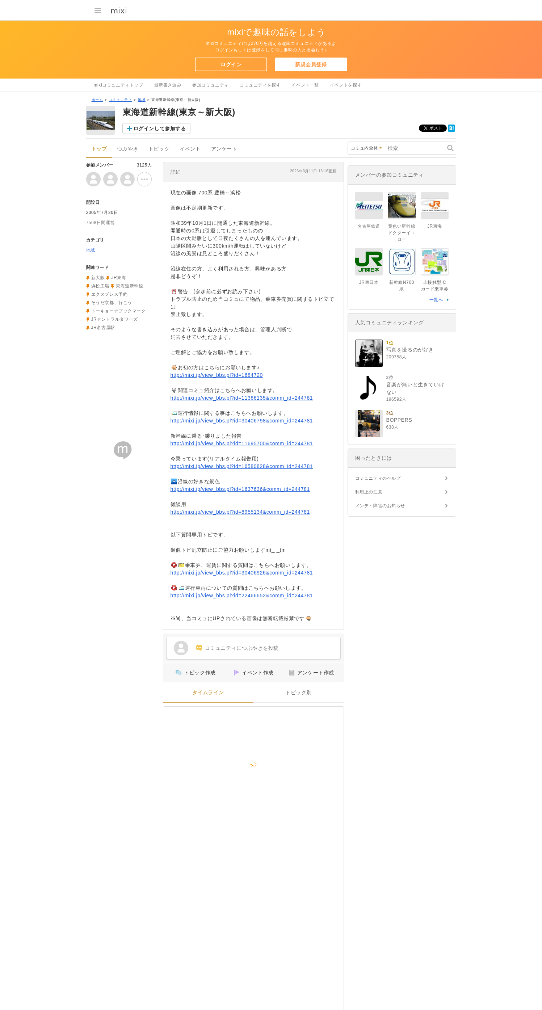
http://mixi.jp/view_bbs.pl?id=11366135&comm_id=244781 (242, 398)
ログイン (230, 64)
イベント (190, 149)
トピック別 (298, 692)
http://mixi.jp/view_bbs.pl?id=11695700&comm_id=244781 (242, 443)
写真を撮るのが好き (410, 350)
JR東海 (118, 277)
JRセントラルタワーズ (114, 319)
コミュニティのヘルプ (378, 478)
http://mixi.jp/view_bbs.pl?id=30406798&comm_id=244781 (242, 421)
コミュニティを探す (260, 85)
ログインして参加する (159, 128)
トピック (158, 149)
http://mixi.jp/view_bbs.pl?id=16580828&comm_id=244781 (242, 466)
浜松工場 (100, 286)
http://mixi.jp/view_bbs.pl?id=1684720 (217, 375)
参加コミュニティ (210, 85)
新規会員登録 (311, 64)
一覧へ (436, 299)
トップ (99, 149)
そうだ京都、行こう (111, 302)
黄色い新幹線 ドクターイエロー (404, 233)
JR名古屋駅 (103, 327)
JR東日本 (369, 282)
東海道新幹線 (129, 286)
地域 (142, 100)
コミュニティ (120, 100)
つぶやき (127, 149)
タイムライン (208, 692)
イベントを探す (346, 85)
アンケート (224, 149)
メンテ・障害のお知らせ (380, 505)
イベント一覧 (305, 85)
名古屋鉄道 (368, 226)
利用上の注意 (369, 492)
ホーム (97, 100)
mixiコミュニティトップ (118, 85)
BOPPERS (399, 420)
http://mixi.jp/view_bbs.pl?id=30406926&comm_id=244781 (242, 573)
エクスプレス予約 (109, 294)
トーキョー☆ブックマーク (118, 310)
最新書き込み (168, 85)
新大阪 (98, 277)
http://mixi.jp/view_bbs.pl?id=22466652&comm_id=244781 (242, 595)
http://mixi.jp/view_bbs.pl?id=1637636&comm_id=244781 (240, 489)
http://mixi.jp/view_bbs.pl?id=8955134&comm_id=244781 (240, 512)
